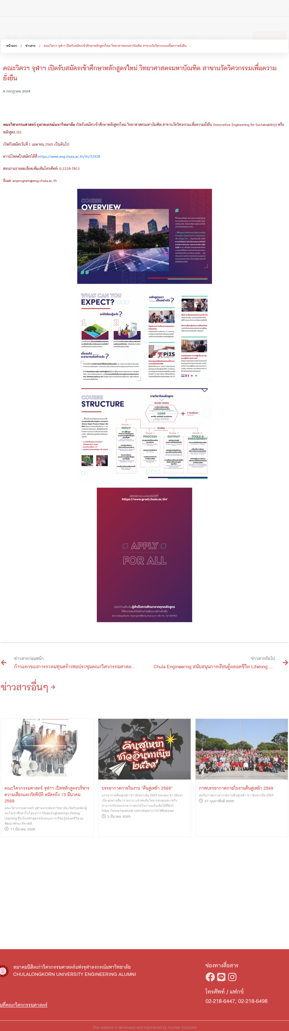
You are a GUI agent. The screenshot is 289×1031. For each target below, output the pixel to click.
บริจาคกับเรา (218, 34)
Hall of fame (69, 34)
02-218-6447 (257, 1001)
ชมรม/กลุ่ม (162, 34)
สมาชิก (13, 34)
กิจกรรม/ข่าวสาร (103, 34)
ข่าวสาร (30, 47)
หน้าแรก (11, 47)
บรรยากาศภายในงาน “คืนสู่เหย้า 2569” (137, 850)
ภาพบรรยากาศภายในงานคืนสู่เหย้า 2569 (236, 850)
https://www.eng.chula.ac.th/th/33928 (69, 217)
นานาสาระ (135, 34)
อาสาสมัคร (189, 34)
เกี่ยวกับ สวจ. (38, 34)
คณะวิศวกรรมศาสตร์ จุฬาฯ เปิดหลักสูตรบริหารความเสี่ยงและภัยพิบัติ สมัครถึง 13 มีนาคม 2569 (47, 857)
